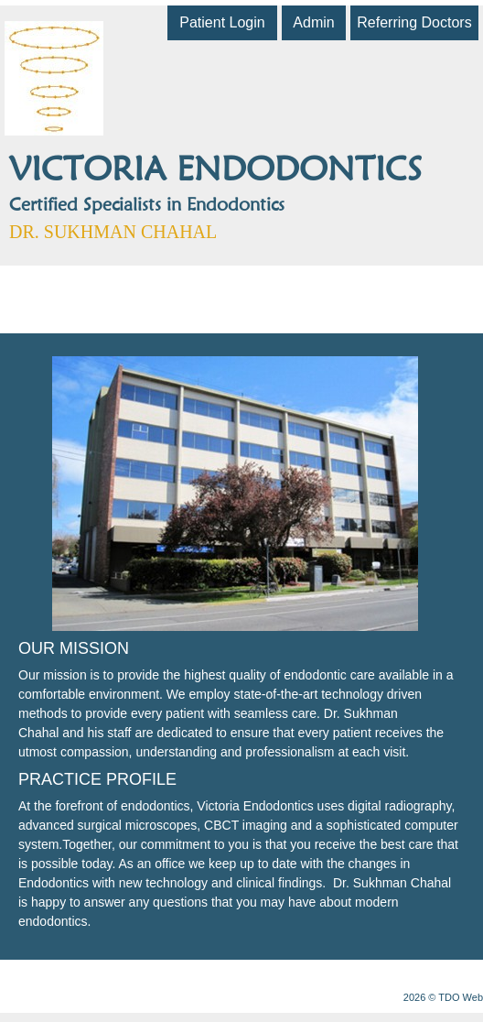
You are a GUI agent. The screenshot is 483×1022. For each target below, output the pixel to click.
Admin (313, 22)
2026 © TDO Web (443, 997)
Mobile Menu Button (23, 290)
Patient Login (221, 22)
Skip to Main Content (51, 6)
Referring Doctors (414, 22)
